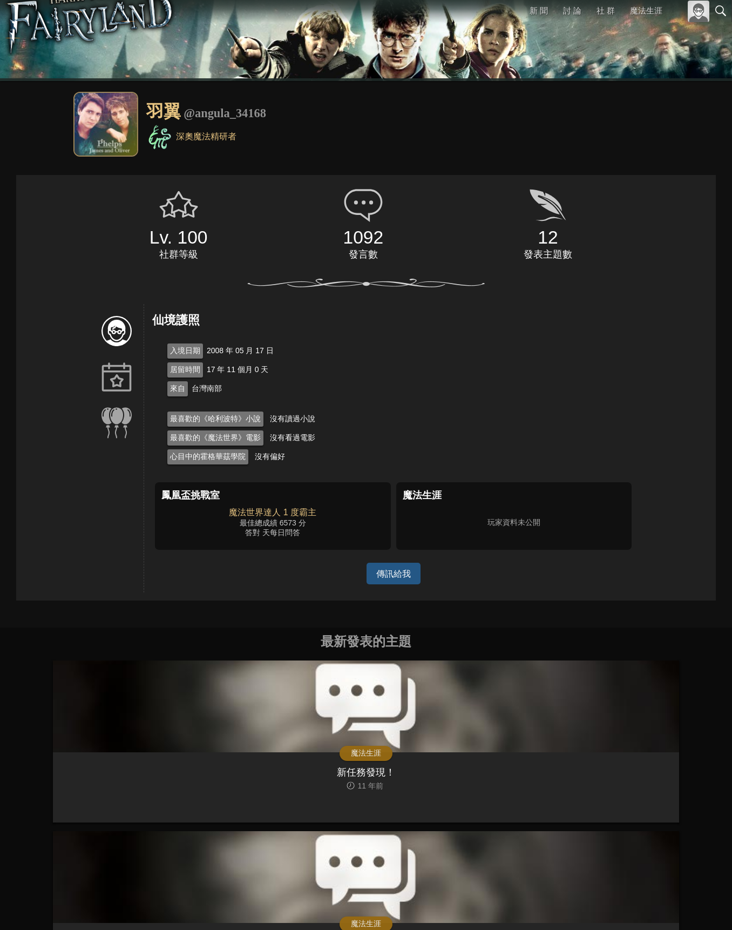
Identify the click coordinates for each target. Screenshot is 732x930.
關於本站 (591, 907)
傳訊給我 (393, 573)
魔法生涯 (646, 10)
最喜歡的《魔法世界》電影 (215, 437)
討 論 (573, 10)
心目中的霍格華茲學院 (208, 456)
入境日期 (185, 350)
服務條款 (626, 907)
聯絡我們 (703, 907)
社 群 (606, 10)
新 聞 (539, 10)
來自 (177, 388)
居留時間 (185, 369)
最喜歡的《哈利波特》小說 (215, 418)
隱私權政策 (664, 907)
